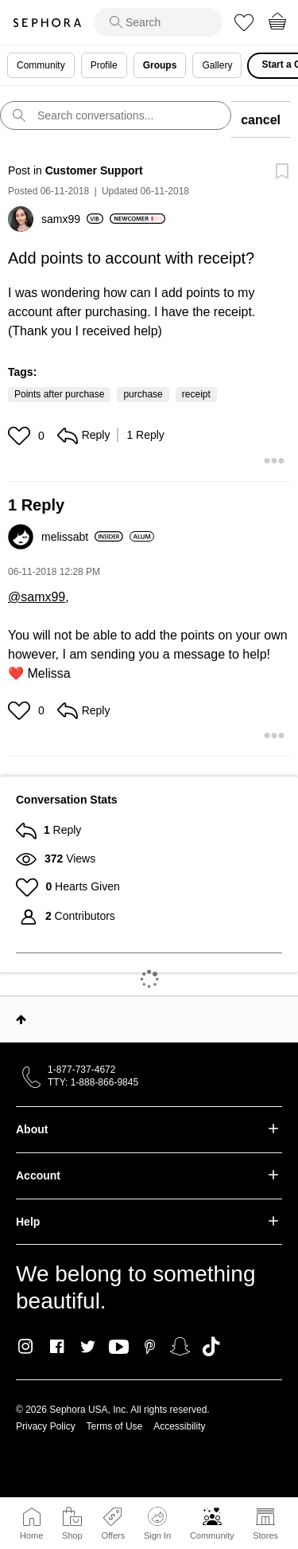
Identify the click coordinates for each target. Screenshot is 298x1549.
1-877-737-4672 (81, 1069)
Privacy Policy (45, 1426)
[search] (158, 22)
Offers (113, 1535)
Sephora (47, 22)
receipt (196, 394)
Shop (72, 1535)
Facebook (57, 1347)
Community (212, 1535)
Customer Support (94, 170)
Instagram (26, 1347)
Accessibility (179, 1426)
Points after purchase (59, 394)
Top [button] (21, 1019)
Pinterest (150, 1347)
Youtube (119, 1347)
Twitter (88, 1347)
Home (31, 1535)
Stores (265, 1535)
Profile (104, 65)
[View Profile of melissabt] (82, 537)
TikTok (211, 1347)
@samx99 (36, 597)
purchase (142, 394)
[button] (21, 435)
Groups (160, 65)
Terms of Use (115, 1426)
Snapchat (180, 1347)
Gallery (217, 65)
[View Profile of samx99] (72, 219)
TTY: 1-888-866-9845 (93, 1082)
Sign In (157, 1523)
